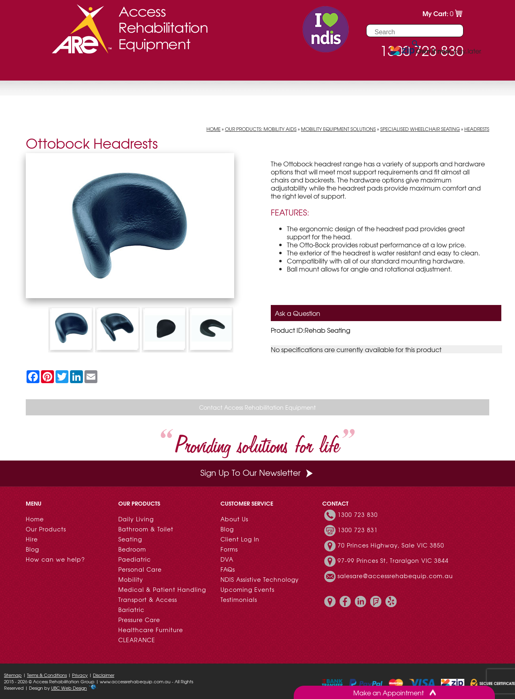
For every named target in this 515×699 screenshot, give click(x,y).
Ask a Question (297, 313)
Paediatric (134, 559)
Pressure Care (139, 620)
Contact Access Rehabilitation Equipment (257, 407)
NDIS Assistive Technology (259, 579)
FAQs (227, 569)
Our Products (55, 70)
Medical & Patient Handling (162, 589)
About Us (234, 519)
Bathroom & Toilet (145, 529)
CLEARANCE (136, 640)
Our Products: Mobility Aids (261, 129)
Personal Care (140, 569)
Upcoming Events (247, 589)
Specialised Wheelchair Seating (420, 129)
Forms (229, 549)
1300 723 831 (358, 530)
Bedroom (132, 549)
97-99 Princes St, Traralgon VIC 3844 (393, 560)
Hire (95, 70)
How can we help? (55, 559)
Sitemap (13, 675)
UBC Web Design (69, 687)
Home (213, 129)
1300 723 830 (358, 514)
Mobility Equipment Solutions (338, 129)
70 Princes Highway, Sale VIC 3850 (391, 545)
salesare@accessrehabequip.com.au (395, 576)
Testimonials (238, 599)
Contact (214, 70)
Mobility (130, 579)
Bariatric (131, 610)
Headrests (476, 129)
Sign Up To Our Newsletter (257, 472)
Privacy (80, 675)
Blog (32, 549)
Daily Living (136, 519)
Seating (130, 539)
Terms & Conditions (47, 675)
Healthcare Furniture (150, 630)
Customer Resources (150, 70)
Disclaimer (103, 675)
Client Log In (240, 539)
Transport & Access (147, 599)
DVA (226, 559)
